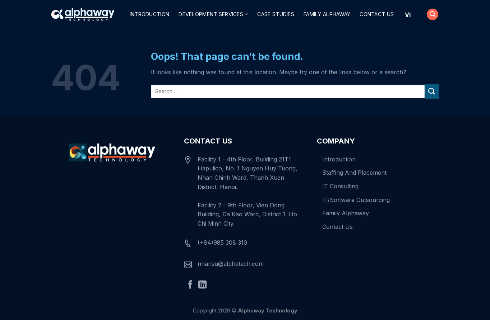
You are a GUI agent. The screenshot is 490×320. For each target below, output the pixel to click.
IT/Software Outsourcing (356, 199)
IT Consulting (340, 186)
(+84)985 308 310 (222, 242)
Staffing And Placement (354, 172)
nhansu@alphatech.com (231, 263)
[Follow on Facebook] (190, 285)
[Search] (432, 14)
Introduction (149, 14)
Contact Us (377, 14)
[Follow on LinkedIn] (202, 285)
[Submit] (432, 91)
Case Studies (275, 14)
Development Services (213, 14)
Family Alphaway (327, 14)
